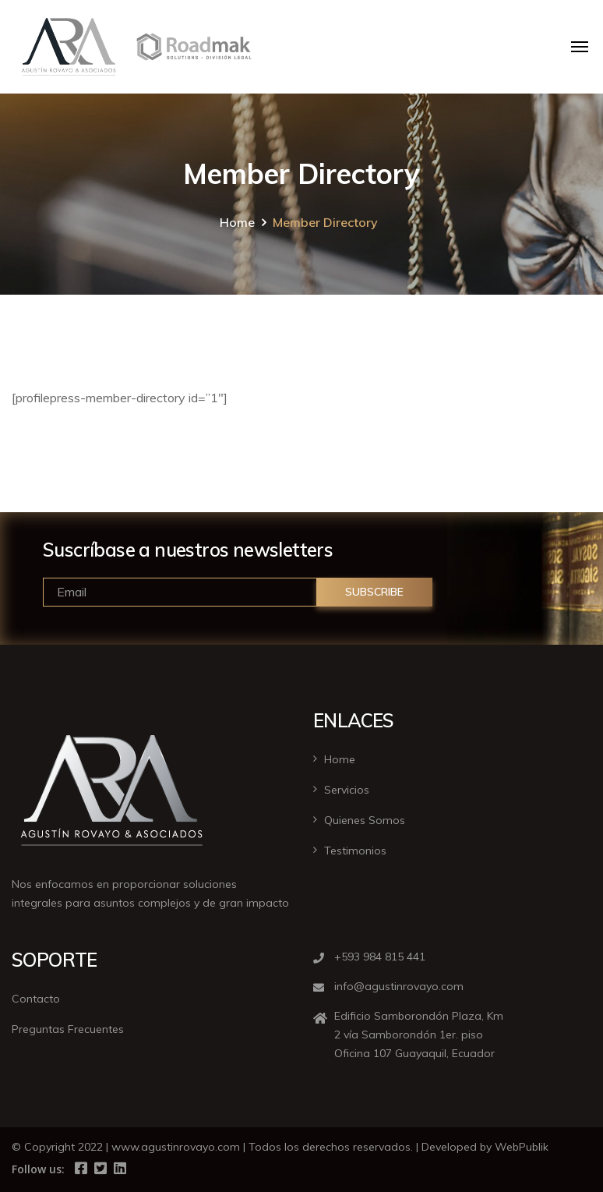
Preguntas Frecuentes (68, 1029)
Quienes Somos (364, 820)
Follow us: (38, 1169)
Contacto (36, 999)
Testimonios (355, 851)
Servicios (346, 790)
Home (237, 222)
